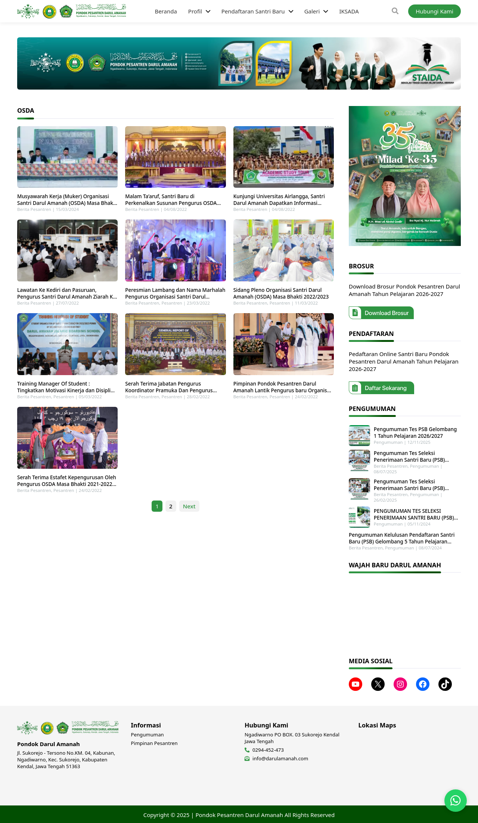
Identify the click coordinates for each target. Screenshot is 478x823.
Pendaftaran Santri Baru (253, 11)
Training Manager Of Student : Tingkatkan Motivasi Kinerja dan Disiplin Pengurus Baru (65, 392)
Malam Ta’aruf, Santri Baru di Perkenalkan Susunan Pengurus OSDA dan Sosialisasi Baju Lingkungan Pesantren (171, 201)
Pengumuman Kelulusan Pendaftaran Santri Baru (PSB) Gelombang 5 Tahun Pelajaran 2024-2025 (401, 537)
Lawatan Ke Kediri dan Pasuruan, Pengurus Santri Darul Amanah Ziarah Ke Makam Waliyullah (66, 296)
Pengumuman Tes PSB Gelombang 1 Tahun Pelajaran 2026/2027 (416, 432)
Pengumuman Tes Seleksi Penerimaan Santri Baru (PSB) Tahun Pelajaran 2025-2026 (416, 456)
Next (189, 512)
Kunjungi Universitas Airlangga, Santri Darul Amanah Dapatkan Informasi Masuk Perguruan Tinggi (279, 201)
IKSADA (348, 11)
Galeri (312, 11)
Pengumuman (387, 442)
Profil (195, 11)
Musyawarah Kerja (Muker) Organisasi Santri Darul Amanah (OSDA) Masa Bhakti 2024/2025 (67, 201)
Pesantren (171, 306)
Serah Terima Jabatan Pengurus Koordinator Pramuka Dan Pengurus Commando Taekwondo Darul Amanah (171, 392)
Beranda (166, 11)
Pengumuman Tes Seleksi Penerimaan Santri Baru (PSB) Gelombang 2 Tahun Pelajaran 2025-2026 (416, 484)
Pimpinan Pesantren (154, 742)
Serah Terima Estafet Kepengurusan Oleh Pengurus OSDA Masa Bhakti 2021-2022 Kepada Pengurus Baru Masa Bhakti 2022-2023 (66, 487)
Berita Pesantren (34, 211)
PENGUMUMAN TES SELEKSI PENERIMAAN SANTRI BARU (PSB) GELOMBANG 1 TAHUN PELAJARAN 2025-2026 (414, 513)
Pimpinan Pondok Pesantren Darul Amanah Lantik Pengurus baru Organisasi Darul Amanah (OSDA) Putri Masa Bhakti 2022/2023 (283, 392)
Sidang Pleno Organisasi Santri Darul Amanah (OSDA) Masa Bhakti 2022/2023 (281, 296)
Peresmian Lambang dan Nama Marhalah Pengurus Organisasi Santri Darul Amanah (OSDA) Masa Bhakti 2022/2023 (175, 296)
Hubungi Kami (434, 11)
